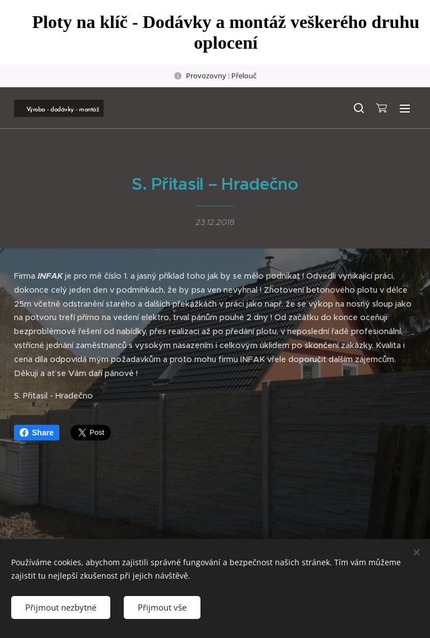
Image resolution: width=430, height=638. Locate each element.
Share (37, 432)
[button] (358, 108)
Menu (405, 108)
